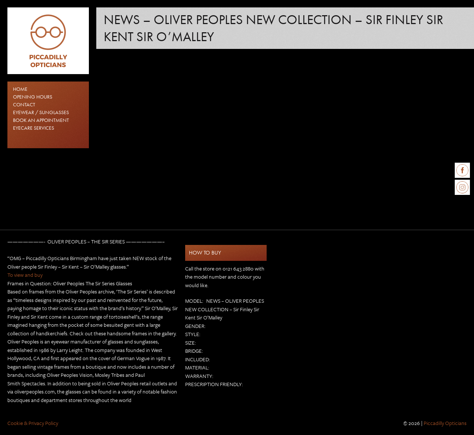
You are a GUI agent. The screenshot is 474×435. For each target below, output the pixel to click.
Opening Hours (32, 96)
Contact (24, 104)
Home (20, 89)
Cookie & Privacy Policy (32, 423)
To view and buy (25, 275)
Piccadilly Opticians (445, 423)
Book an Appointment (41, 120)
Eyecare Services (33, 127)
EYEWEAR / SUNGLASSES (41, 112)
